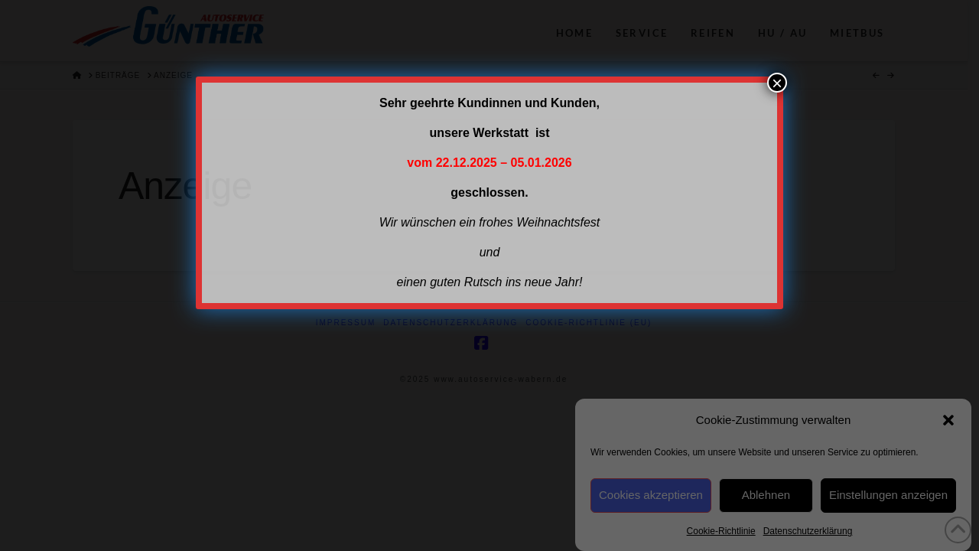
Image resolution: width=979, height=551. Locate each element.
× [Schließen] (777, 83)
